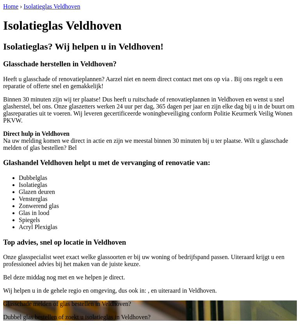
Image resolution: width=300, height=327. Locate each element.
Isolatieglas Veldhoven (51, 6)
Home (10, 6)
